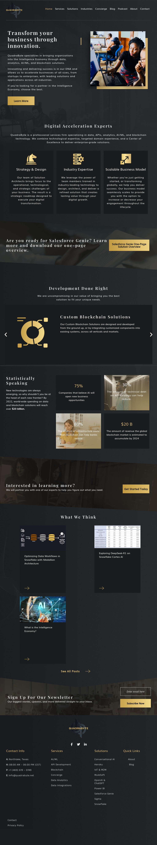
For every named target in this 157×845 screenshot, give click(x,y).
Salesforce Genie (104, 794)
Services (59, 8)
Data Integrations (61, 786)
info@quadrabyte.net (21, 776)
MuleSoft (99, 776)
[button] (5, 334)
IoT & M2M (100, 770)
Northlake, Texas (19, 760)
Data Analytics (59, 781)
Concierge (101, 8)
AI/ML (54, 760)
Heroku (98, 765)
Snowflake (100, 805)
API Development (61, 765)
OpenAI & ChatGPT (99, 782)
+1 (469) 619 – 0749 (20, 771)
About (133, 8)
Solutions (72, 8)
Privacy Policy (16, 826)
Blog (112, 8)
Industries (86, 8)
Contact (144, 8)
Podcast (122, 8)
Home (48, 8)
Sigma (97, 799)
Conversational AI (104, 760)
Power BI (99, 789)
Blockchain (57, 770)
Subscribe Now (135, 704)
